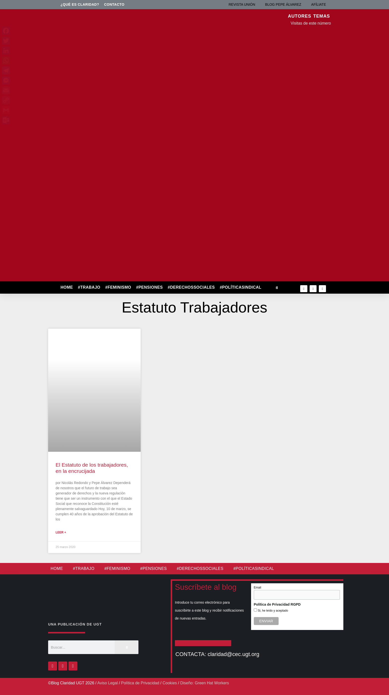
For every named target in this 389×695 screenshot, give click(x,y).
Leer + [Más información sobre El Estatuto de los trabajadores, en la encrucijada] (61, 532)
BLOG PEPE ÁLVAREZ (283, 4)
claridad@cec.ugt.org (233, 654)
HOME (67, 287)
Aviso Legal (107, 683)
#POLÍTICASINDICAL (240, 287)
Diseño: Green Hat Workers (204, 683)
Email (257, 587)
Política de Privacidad (140, 683)
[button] (277, 287)
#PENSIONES (149, 287)
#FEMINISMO (118, 287)
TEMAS (321, 16)
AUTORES (299, 16)
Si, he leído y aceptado (272, 610)
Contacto (114, 4)
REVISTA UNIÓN (241, 4)
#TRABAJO (89, 287)
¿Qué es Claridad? (80, 4)
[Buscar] (126, 647)
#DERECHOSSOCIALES (191, 287)
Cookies (169, 683)
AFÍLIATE (318, 4)
